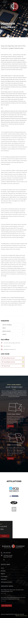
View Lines (10, 426)
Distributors (4, 579)
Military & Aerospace (6, 331)
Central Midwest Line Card (8, 362)
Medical (4, 328)
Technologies (4, 576)
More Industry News (6, 605)
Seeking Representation (6, 582)
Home (2, 31)
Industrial (4, 334)
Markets (3, 573)
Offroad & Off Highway (7, 324)
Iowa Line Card (6, 366)
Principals (3, 571)
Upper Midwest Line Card (8, 358)
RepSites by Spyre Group (21, 615)
